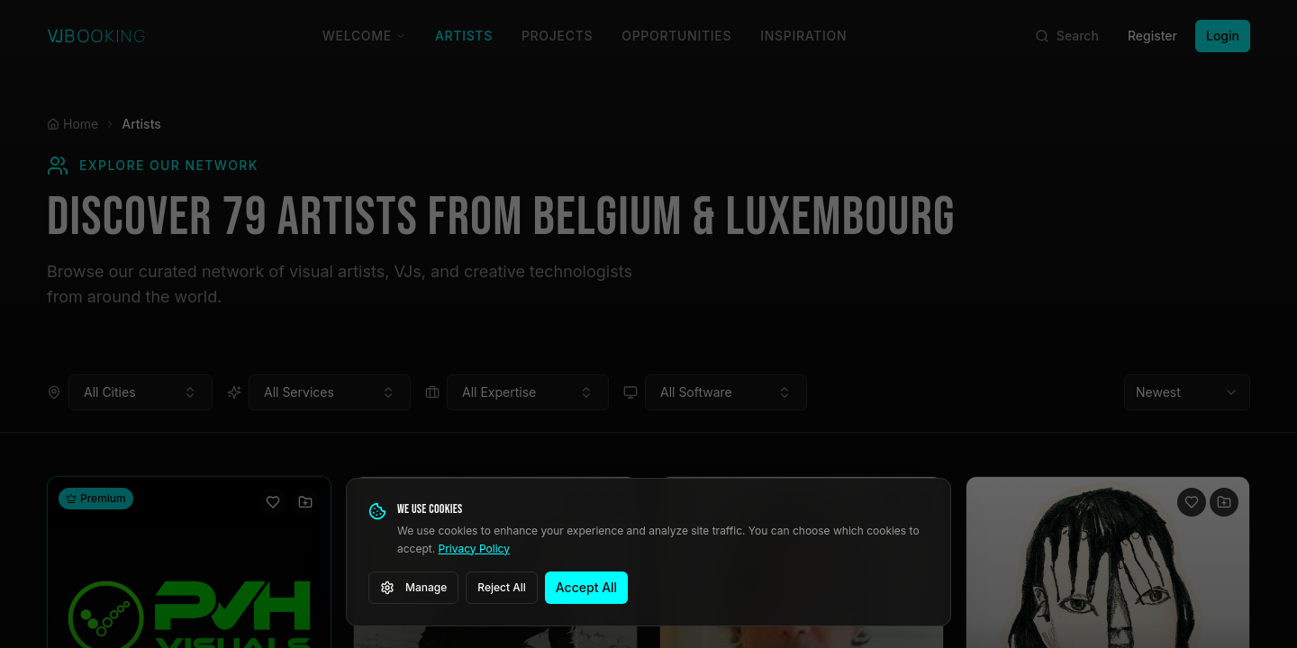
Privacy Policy (474, 548)
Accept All (586, 587)
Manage (413, 587)
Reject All (501, 587)
